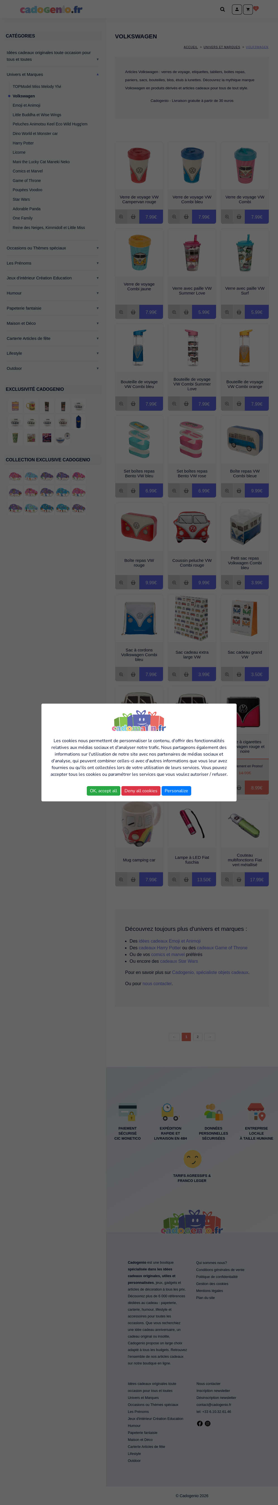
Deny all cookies (140, 791)
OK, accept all (103, 791)
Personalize (176, 791)
